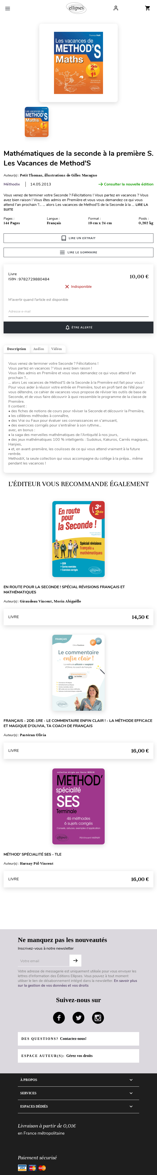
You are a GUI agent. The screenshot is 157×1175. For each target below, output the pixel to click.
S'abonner (75, 961)
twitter (78, 1018)
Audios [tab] (38, 349)
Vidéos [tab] (56, 349)
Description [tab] (16, 349)
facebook (59, 1018)
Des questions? (53, 1039)
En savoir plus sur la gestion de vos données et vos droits (77, 983)
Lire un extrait (79, 238)
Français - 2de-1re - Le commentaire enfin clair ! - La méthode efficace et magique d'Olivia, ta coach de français (78, 723)
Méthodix (12, 184)
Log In (115, 8)
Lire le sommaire (78, 252)
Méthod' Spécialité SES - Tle (32, 854)
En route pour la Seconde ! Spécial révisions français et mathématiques (64, 589)
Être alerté (79, 327)
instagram (98, 1018)
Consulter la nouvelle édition (125, 184)
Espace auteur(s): (57, 1056)
